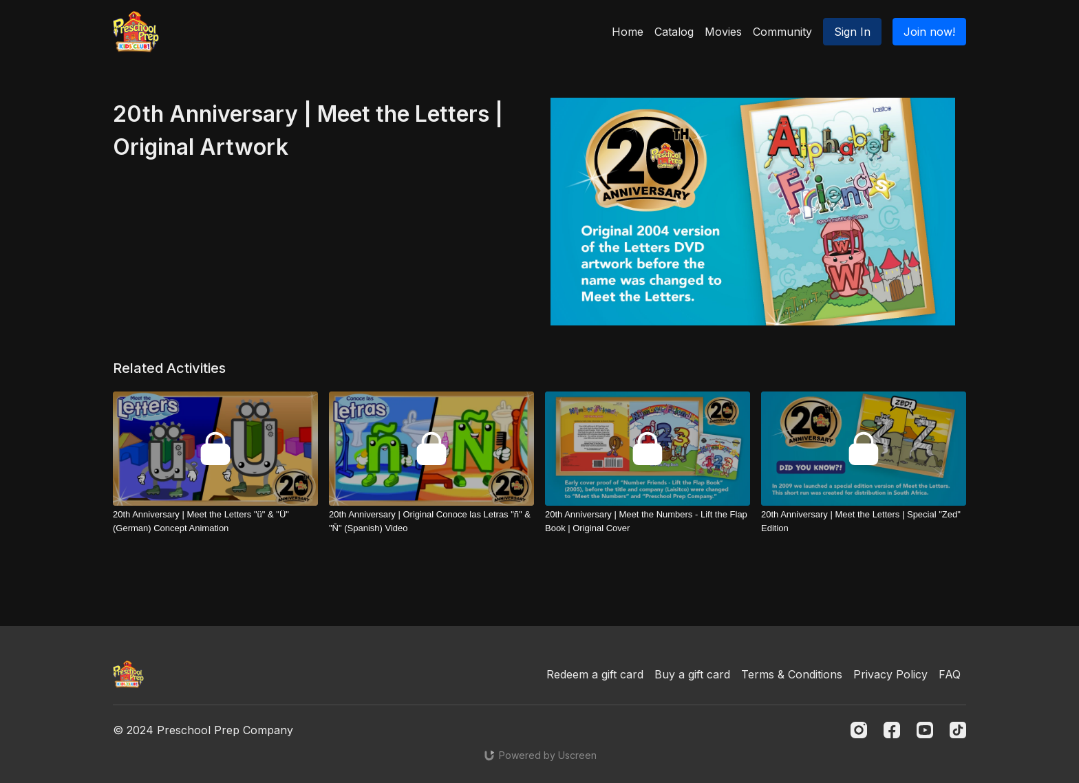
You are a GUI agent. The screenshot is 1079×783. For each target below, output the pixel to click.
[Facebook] (892, 730)
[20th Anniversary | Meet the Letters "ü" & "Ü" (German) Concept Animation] (215, 521)
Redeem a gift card (594, 674)
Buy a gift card (692, 674)
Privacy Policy (890, 674)
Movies (723, 32)
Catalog (674, 32)
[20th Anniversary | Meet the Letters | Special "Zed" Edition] (863, 521)
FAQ (950, 674)
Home (627, 32)
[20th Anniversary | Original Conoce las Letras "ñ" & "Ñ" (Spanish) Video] (431, 521)
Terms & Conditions (791, 674)
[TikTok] (958, 730)
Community (782, 32)
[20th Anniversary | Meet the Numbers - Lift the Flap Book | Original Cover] (647, 521)
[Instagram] (859, 730)
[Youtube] (925, 730)
